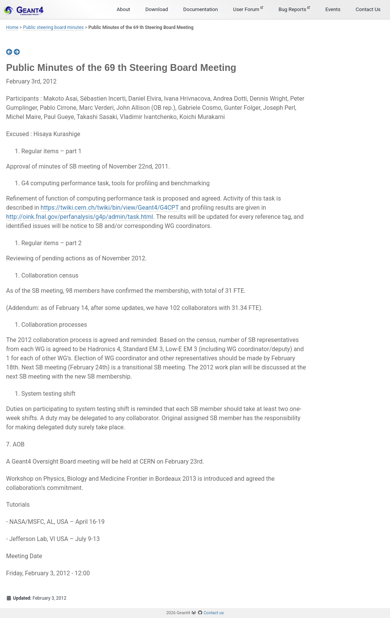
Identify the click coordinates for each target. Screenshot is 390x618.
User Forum (248, 9)
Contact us (214, 612)
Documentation (200, 9)
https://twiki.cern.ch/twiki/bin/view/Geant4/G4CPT (110, 207)
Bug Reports (294, 9)
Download (156, 9)
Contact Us (368, 9)
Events (332, 9)
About (123, 9)
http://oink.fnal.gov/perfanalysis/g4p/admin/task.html (79, 216)
